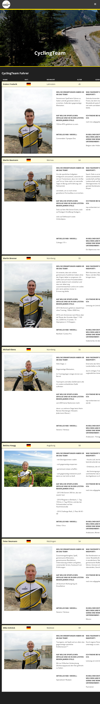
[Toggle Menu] (95, 4)
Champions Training (27, 4)
